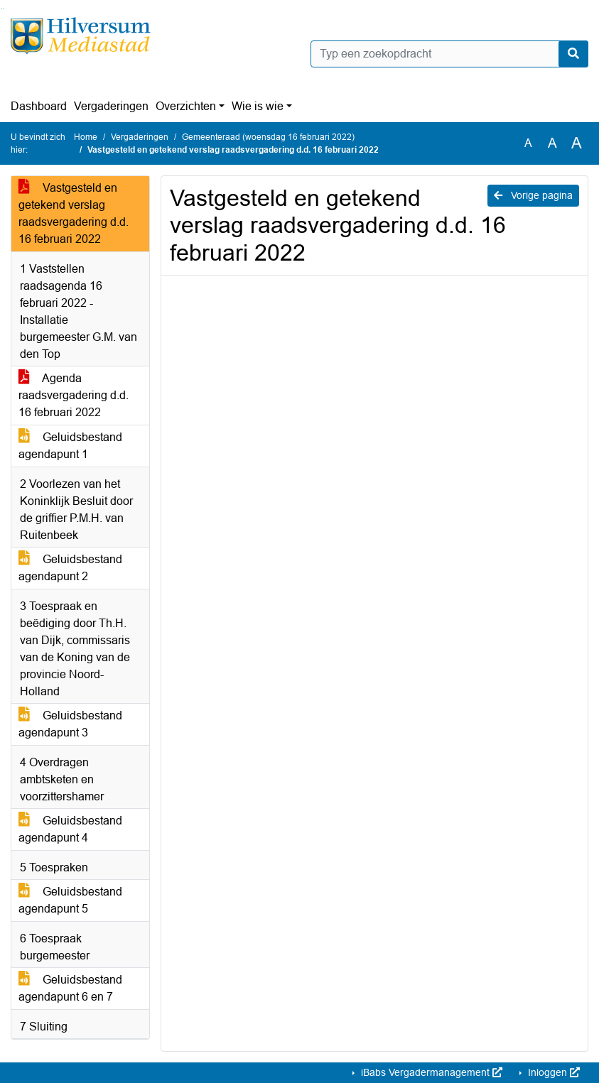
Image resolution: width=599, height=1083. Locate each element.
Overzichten (186, 106)
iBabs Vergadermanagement (430, 1072)
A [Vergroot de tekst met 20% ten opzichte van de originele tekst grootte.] (552, 143)
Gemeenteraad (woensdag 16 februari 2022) (268, 137)
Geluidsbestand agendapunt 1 (70, 445)
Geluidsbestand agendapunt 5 (70, 900)
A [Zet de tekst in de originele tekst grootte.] (528, 143)
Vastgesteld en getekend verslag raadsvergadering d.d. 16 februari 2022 (73, 213)
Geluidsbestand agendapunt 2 (70, 567)
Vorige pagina (533, 195)
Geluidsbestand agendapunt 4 (70, 829)
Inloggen (552, 1072)
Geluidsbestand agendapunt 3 (70, 724)
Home (85, 137)
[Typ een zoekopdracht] (450, 53)
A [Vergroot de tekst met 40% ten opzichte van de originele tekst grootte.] (576, 143)
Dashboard (39, 106)
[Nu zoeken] (573, 53)
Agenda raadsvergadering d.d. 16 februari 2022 (73, 395)
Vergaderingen (111, 106)
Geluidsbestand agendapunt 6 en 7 (70, 988)
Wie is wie (258, 106)
